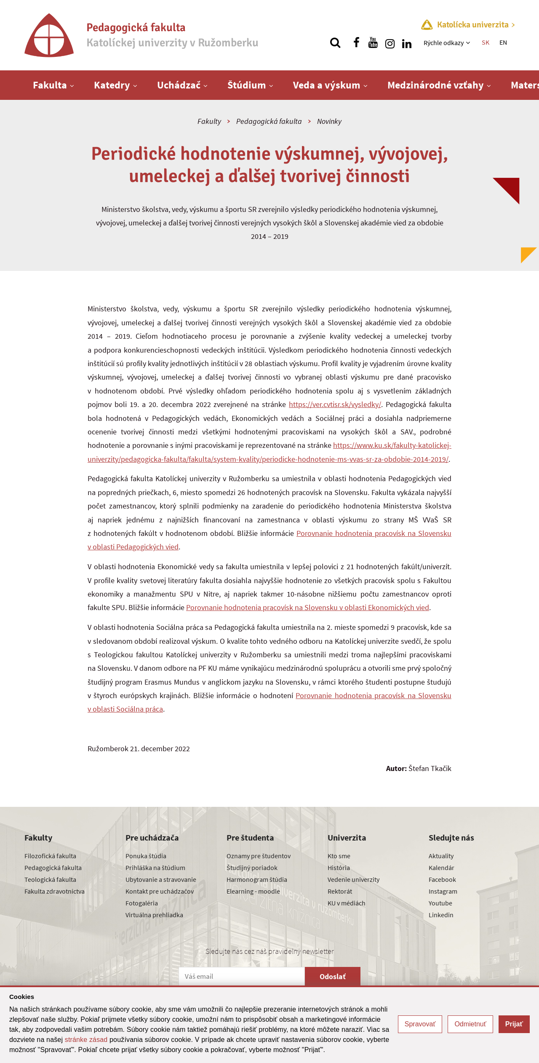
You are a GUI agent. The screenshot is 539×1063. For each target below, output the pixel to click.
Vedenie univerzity (353, 879)
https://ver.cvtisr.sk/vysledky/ (335, 404)
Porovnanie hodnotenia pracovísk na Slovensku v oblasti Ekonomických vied (307, 607)
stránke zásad (86, 1039)
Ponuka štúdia (145, 855)
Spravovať (420, 1024)
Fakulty (209, 121)
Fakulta (50, 84)
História (339, 867)
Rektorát (340, 891)
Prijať (514, 1024)
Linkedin (441, 914)
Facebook (442, 879)
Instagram (443, 891)
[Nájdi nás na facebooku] (356, 42)
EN (503, 42)
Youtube (440, 903)
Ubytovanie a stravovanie (160, 879)
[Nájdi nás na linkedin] (406, 42)
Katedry (112, 84)
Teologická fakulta (50, 879)
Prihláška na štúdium (155, 867)
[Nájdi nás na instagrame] (390, 42)
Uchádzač (178, 84)
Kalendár (441, 867)
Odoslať (333, 976)
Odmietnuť (470, 1024)
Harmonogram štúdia (257, 879)
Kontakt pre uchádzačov (159, 891)
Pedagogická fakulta (269, 121)
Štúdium (246, 84)
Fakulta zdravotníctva (54, 891)
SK (485, 42)
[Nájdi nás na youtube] (373, 42)
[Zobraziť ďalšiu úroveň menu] (469, 42)
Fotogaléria (141, 903)
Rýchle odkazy (444, 42)
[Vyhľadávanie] (335, 42)
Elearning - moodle (253, 891)
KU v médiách (347, 903)
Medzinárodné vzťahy (435, 84)
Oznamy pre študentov (259, 855)
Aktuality (441, 855)
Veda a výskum (326, 84)
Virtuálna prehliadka (154, 914)
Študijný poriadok (252, 867)
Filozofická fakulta (50, 855)
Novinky (329, 121)
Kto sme (339, 855)
